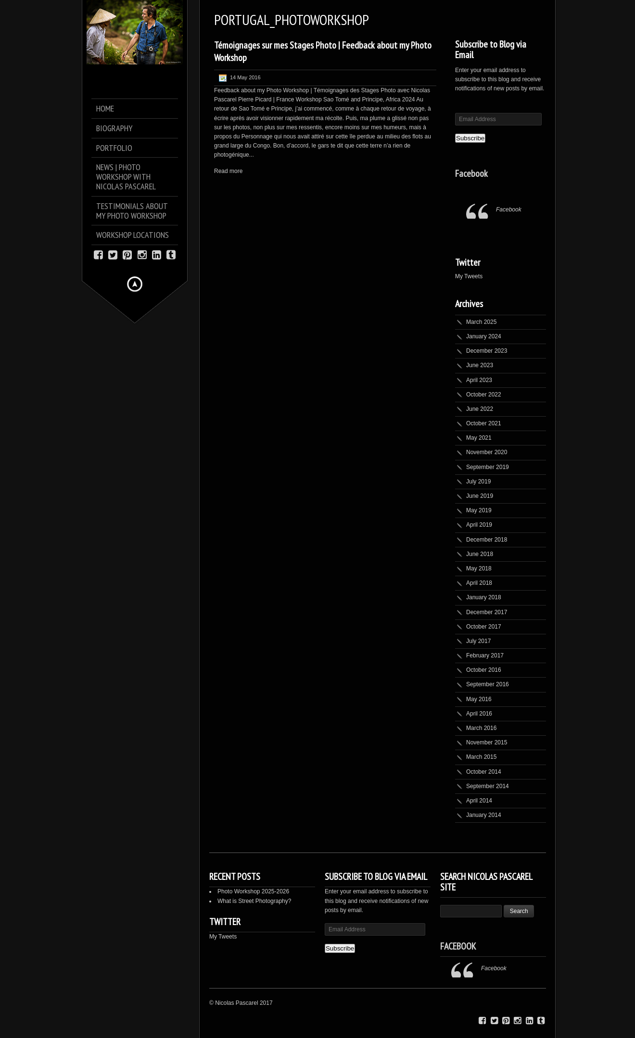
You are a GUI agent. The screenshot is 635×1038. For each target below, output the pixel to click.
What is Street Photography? (254, 901)
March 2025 (481, 322)
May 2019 (479, 510)
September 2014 (487, 786)
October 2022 (483, 394)
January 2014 (483, 815)
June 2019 (479, 496)
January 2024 (483, 336)
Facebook (471, 173)
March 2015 (481, 757)
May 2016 (479, 699)
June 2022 (479, 409)
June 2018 (479, 554)
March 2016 (481, 728)
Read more (228, 171)
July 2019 (478, 481)
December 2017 (486, 612)
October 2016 (483, 670)
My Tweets (469, 276)
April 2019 (479, 524)
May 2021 (479, 437)
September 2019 (487, 467)
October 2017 (483, 626)
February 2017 (485, 655)
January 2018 (483, 597)
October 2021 (483, 423)
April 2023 (479, 380)
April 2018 (479, 583)
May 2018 (479, 568)
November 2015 (486, 742)
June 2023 (479, 365)
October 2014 (483, 771)
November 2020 (486, 452)
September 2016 (487, 684)
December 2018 (486, 539)
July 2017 (478, 641)
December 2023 (486, 350)
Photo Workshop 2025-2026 (253, 891)
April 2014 (479, 800)
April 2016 (479, 713)
